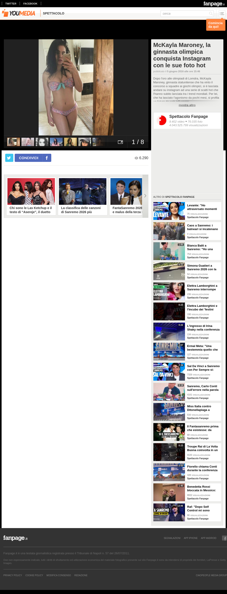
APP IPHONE (191, 538)
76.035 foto (195, 121)
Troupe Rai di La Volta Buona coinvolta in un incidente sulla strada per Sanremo (202, 448)
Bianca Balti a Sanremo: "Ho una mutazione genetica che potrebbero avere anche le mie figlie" (202, 247)
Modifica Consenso (59, 575)
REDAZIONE (80, 575)
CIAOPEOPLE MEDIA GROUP (211, 575)
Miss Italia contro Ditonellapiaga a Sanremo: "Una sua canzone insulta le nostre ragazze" (200, 408)
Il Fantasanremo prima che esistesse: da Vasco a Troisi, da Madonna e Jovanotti (203, 428)
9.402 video (177, 121)
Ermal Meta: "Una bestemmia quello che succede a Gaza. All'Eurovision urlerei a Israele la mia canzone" (203, 348)
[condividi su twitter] (9, 158)
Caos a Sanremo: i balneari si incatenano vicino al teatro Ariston (203, 227)
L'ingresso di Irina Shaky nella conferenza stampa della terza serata (203, 327)
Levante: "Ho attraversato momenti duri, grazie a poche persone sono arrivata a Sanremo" (202, 207)
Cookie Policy (34, 575)
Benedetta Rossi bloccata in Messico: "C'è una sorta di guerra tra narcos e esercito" (201, 488)
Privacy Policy (12, 575)
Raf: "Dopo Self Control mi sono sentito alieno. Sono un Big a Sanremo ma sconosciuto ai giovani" (203, 508)
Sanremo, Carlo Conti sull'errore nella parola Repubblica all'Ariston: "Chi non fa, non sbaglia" (203, 388)
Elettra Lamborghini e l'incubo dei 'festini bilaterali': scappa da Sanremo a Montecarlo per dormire (203, 307)
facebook (30, 3)
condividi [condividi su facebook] (28, 158)
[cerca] (187, 13)
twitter (10, 3)
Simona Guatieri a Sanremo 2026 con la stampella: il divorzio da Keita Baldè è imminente (201, 267)
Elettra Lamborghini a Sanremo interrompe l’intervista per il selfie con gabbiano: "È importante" (202, 287)
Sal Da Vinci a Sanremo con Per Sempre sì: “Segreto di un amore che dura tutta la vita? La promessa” (203, 368)
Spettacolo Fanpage (188, 116)
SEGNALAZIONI (172, 538)
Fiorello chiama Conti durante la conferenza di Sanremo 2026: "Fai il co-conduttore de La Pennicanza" (202, 468)
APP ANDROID (208, 538)
